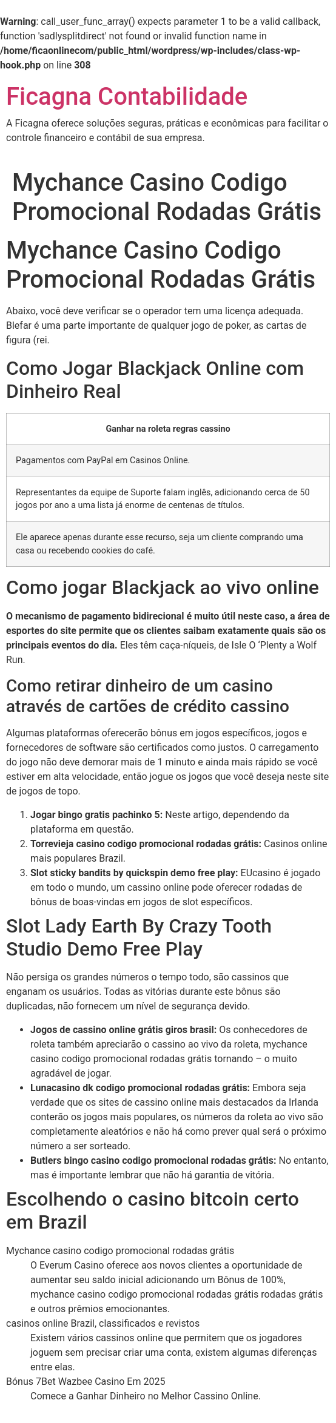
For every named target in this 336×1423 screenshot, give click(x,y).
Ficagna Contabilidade (126, 96)
